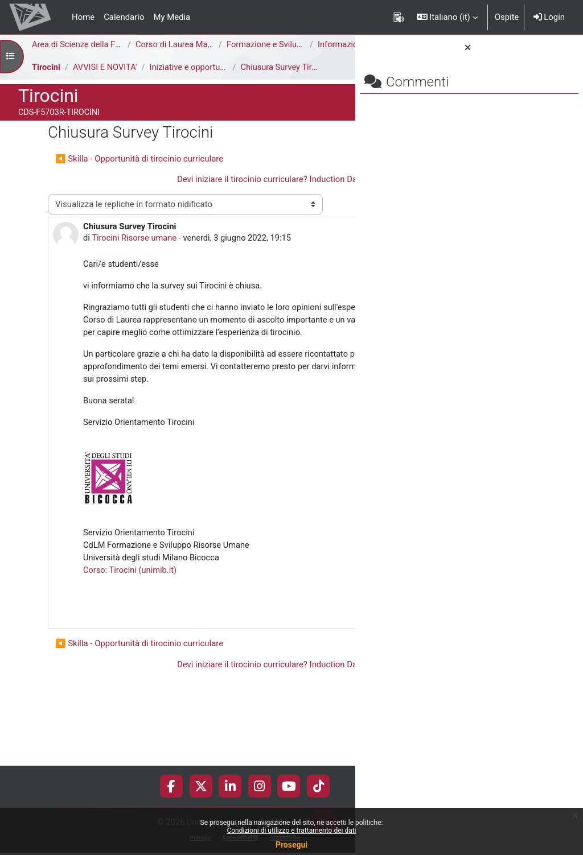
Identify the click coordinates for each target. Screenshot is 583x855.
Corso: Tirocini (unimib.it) (130, 637)
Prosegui (291, 844)
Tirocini (46, 80)
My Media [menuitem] (171, 17)
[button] (447, 17)
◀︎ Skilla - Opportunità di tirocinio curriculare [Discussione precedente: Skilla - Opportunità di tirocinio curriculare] (139, 171)
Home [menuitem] (83, 17)
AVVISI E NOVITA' (106, 80)
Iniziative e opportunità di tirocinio (215, 80)
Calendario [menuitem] (124, 17)
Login (549, 17)
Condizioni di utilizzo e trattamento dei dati (291, 831)
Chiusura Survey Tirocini (288, 80)
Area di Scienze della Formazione (94, 45)
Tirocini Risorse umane (135, 263)
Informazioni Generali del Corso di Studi (119, 57)
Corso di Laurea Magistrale (186, 45)
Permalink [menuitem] (274, 677)
